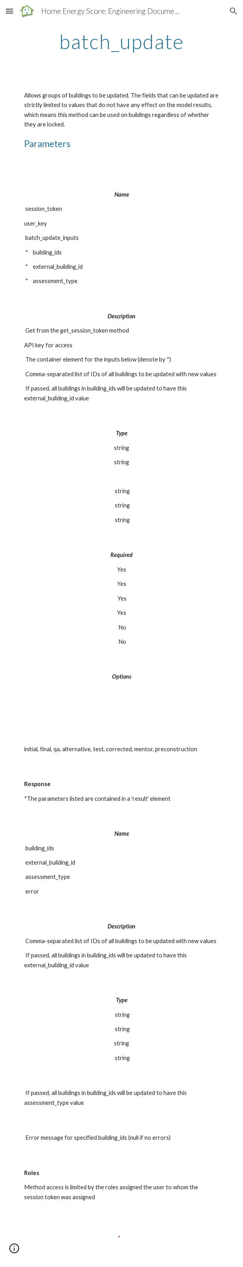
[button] (9, 11)
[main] (121, 41)
